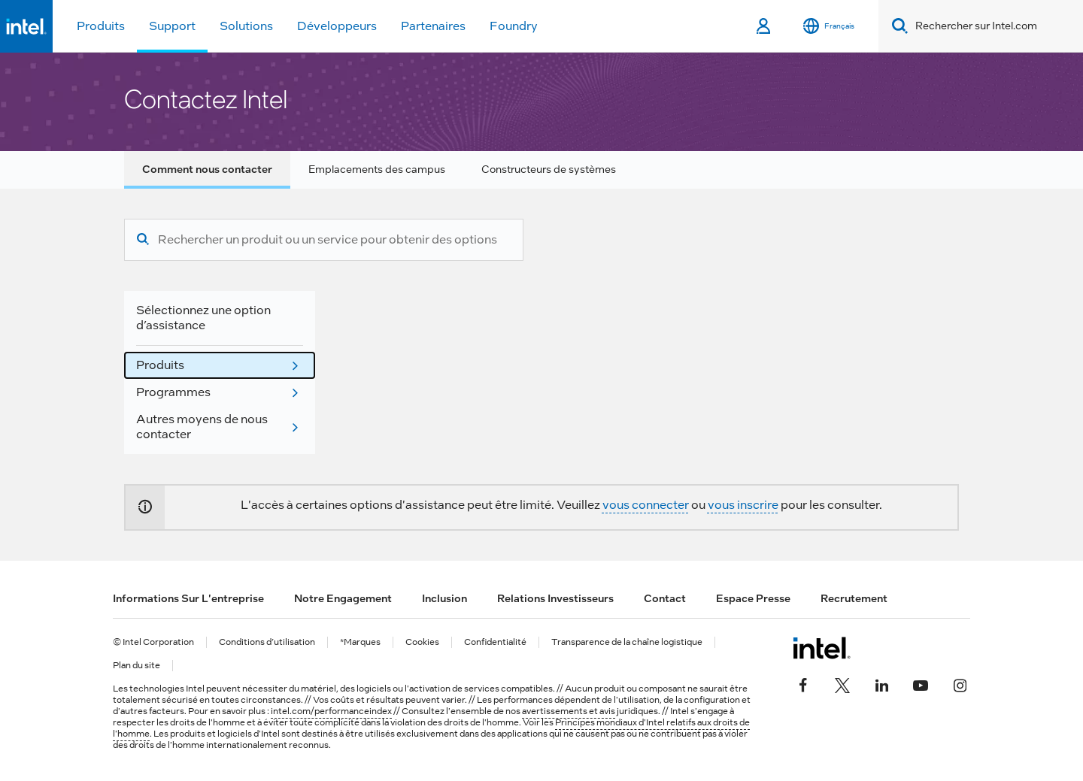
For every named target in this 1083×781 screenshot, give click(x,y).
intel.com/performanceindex (331, 711)
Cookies (422, 642)
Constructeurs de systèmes (548, 169)
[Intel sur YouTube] (920, 684)
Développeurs (337, 26)
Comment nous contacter (207, 169)
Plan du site (136, 665)
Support (172, 26)
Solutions (246, 26)
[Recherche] (143, 240)
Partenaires (433, 26)
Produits (101, 26)
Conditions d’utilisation (267, 642)
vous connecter (645, 505)
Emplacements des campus (376, 169)
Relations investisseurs (555, 598)
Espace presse (753, 598)
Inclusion (444, 598)
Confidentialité (495, 642)
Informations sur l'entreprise (188, 598)
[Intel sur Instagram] (959, 684)
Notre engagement (343, 598)
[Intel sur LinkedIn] (881, 684)
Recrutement (854, 598)
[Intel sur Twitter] (842, 684)
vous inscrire (743, 505)
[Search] (896, 26)
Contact (665, 598)
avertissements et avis (568, 711)
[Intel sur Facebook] (803, 684)
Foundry (514, 26)
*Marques (360, 642)
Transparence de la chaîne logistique (626, 642)
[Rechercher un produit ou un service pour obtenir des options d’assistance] (327, 240)
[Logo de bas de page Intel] (822, 648)
